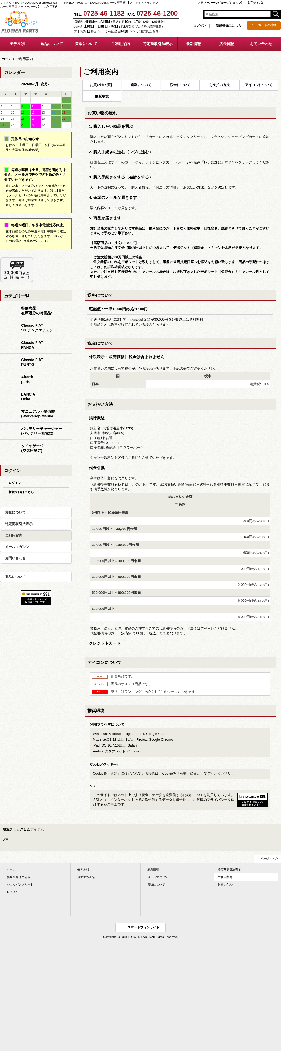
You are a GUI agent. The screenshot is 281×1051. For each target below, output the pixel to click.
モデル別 (83, 869)
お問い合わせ (15, 558)
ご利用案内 (13, 535)
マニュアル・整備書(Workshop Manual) (38, 413)
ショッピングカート (20, 884)
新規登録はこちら (228, 26)
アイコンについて (259, 85)
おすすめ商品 (86, 877)
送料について (141, 85)
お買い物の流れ (102, 85)
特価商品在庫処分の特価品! (36, 310)
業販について (15, 512)
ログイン (199, 26)
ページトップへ (270, 858)
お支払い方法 (219, 85)
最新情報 (153, 869)
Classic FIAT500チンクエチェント (39, 327)
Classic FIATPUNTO (32, 362)
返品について (15, 577)
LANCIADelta (28, 396)
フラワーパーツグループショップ (219, 2)
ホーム (11, 869)
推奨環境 (102, 96)
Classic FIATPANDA (32, 344)
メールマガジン (17, 547)
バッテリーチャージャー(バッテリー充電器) (41, 430)
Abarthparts (27, 379)
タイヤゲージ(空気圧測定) (32, 448)
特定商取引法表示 (19, 524)
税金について (180, 85)
